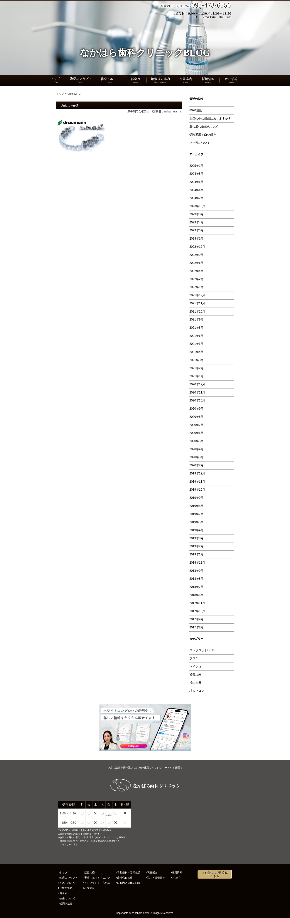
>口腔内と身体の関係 (127, 882)
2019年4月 (196, 530)
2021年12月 (197, 295)
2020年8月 (196, 416)
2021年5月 (196, 343)
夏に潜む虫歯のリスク (204, 126)
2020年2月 (196, 465)
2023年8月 (196, 214)
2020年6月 (196, 432)
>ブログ (175, 877)
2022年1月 (196, 287)
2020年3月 (196, 457)
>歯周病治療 (65, 903)
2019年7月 (196, 514)
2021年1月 (196, 376)
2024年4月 (196, 190)
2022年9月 (196, 254)
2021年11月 (197, 303)
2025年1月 (196, 165)
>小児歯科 (89, 888)
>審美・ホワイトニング (96, 877)
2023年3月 (196, 230)
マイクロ (195, 666)
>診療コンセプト (68, 877)
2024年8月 (196, 173)
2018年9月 (196, 570)
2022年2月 (196, 279)
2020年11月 (197, 392)
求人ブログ (196, 690)
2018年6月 (196, 595)
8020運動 (195, 110)
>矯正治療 (89, 872)
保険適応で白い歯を (202, 134)
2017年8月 (196, 627)
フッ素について (199, 142)
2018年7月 (196, 586)
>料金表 (62, 893)
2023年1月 (196, 238)
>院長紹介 (151, 872)
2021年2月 (196, 368)
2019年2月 (196, 546)
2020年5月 (196, 441)
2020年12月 (197, 384)
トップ (60, 93)
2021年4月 (196, 351)
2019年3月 (196, 538)
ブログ (193, 658)
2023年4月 (196, 222)
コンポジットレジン (202, 650)
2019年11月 (197, 481)
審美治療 (195, 674)
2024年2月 (196, 198)
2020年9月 (196, 408)
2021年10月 (197, 311)
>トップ (62, 872)
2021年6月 (196, 335)
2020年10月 (197, 400)
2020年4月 (196, 449)
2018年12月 (197, 562)
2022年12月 (197, 246)
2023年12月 (197, 206)
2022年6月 (196, 262)
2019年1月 (196, 554)
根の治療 (195, 682)
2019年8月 (196, 505)
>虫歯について (66, 898)
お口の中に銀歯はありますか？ (210, 118)
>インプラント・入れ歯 (96, 882)
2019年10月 (197, 489)
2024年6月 (196, 181)
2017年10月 (197, 611)
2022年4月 (196, 271)
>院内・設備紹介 (155, 877)
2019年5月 (196, 522)
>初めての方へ (66, 882)
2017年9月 (196, 619)
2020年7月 (196, 424)
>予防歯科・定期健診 (127, 872)
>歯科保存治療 (123, 877)
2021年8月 (196, 327)
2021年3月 (196, 360)
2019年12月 (197, 473)
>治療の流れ (65, 888)
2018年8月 (196, 578)
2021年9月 (196, 319)
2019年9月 (196, 497)
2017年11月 (197, 603)
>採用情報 (176, 872)
